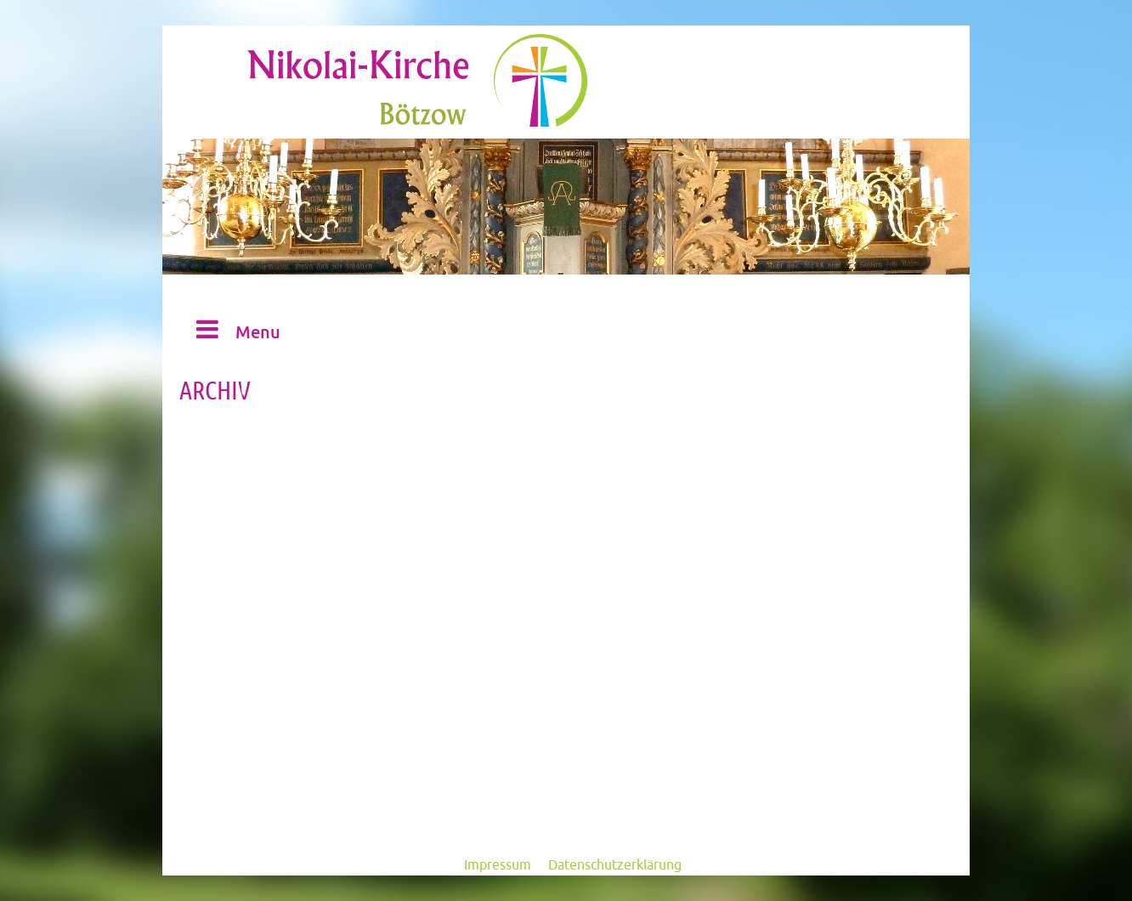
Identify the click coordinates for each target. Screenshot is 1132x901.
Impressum (497, 865)
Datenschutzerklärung (615, 865)
